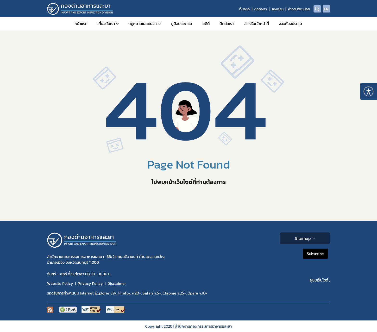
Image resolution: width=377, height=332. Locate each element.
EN (326, 9)
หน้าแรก (81, 23)
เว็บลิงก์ (244, 9)
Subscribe (315, 254)
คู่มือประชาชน (181, 23)
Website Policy (60, 283)
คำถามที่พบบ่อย (299, 9)
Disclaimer (116, 283)
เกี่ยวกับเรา (106, 23)
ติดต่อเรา (260, 9)
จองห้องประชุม (290, 23)
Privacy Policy (90, 283)
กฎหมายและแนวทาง (144, 23)
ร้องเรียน (277, 9)
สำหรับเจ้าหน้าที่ (256, 23)
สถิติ (206, 23)
